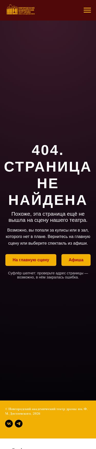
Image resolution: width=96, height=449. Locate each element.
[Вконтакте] (9, 423)
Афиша (76, 260)
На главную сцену (31, 260)
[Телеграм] (19, 423)
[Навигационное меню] (87, 10)
